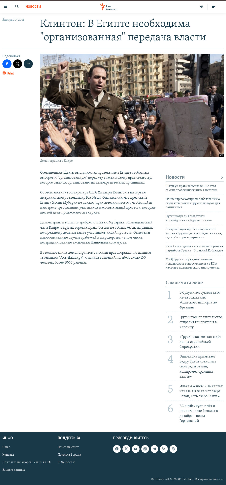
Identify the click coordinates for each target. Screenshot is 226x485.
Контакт (8, 455)
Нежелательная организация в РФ (26, 462)
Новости (33, 7)
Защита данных (13, 470)
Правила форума (69, 455)
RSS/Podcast (66, 462)
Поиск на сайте (68, 447)
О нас (6, 447)
